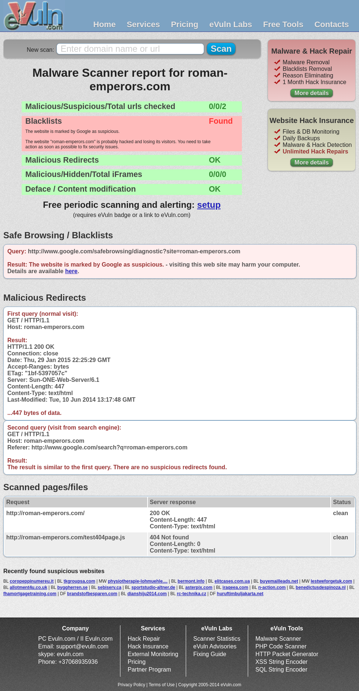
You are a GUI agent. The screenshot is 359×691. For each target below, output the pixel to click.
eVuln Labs (230, 24)
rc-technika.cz (191, 593)
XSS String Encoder (281, 662)
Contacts (331, 24)
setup (209, 205)
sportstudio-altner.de (153, 587)
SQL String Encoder (281, 669)
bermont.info (191, 581)
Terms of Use (162, 684)
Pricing (185, 24)
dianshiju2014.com (147, 593)
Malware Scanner (278, 639)
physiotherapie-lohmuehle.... (138, 581)
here (71, 271)
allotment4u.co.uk (28, 587)
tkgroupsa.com (79, 581)
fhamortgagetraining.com (30, 593)
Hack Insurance (148, 646)
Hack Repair (144, 639)
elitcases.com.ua (232, 581)
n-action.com (272, 587)
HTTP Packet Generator (286, 654)
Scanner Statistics (216, 639)
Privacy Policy (131, 684)
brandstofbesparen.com (92, 593)
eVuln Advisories (215, 646)
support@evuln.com (82, 646)
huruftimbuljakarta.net (240, 593)
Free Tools (283, 24)
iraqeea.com (235, 587)
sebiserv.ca (110, 587)
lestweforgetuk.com (331, 581)
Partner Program (149, 669)
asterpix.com (199, 587)
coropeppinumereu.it (32, 581)
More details (311, 93)
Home (104, 24)
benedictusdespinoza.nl (321, 587)
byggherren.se (72, 587)
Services (143, 24)
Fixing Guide (209, 654)
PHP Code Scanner (281, 646)
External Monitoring (153, 654)
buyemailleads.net (279, 581)
